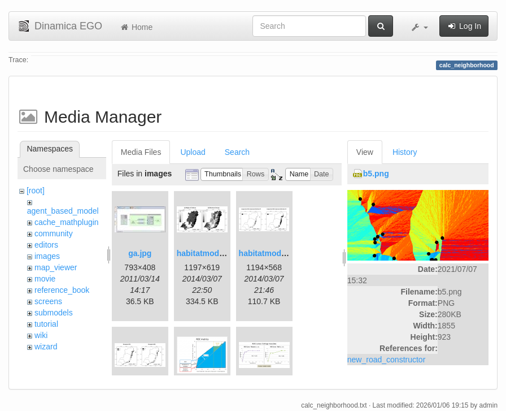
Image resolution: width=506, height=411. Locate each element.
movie (44, 278)
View (364, 152)
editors (46, 244)
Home (135, 27)
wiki (40, 335)
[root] (36, 190)
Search (237, 152)
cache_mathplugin (66, 222)
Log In (464, 26)
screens (48, 301)
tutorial (46, 323)
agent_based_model (63, 210)
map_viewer (55, 267)
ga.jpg (139, 253)
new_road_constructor (386, 359)
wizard (45, 346)
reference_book (61, 290)
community (53, 233)
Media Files (141, 152)
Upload (192, 152)
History (404, 152)
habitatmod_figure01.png (224, 253)
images (47, 256)
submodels (53, 312)
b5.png (376, 173)
